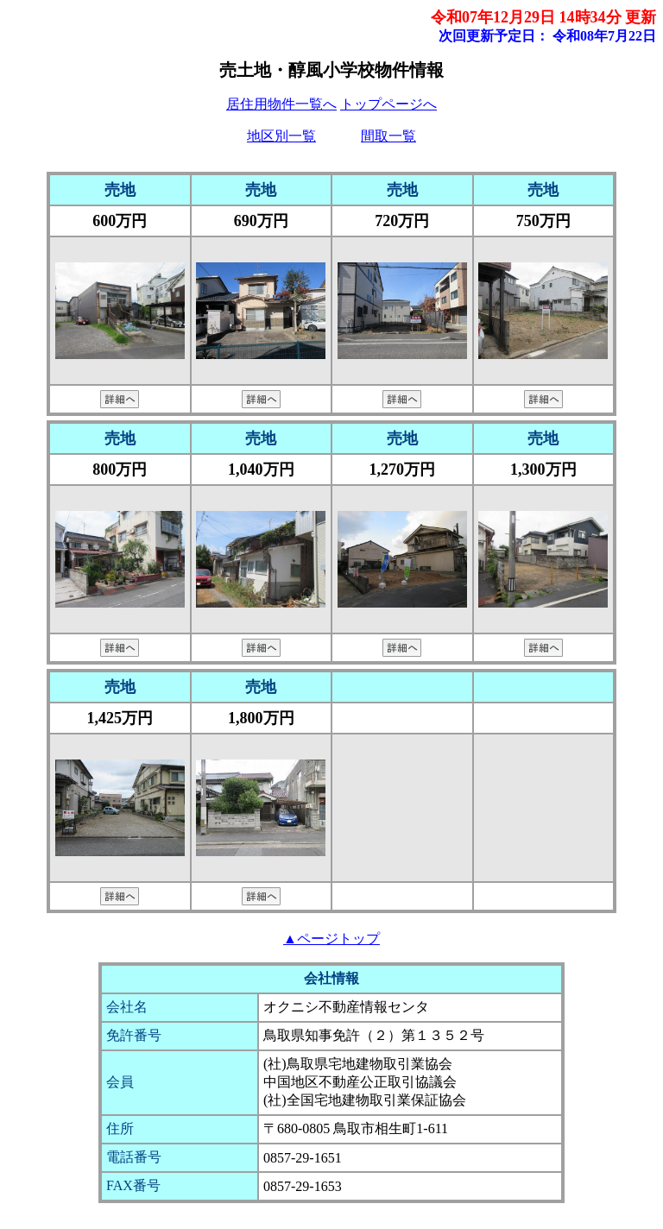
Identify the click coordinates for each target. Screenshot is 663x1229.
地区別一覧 (281, 136)
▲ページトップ (331, 938)
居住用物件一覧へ (281, 104)
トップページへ (388, 104)
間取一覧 (388, 136)
